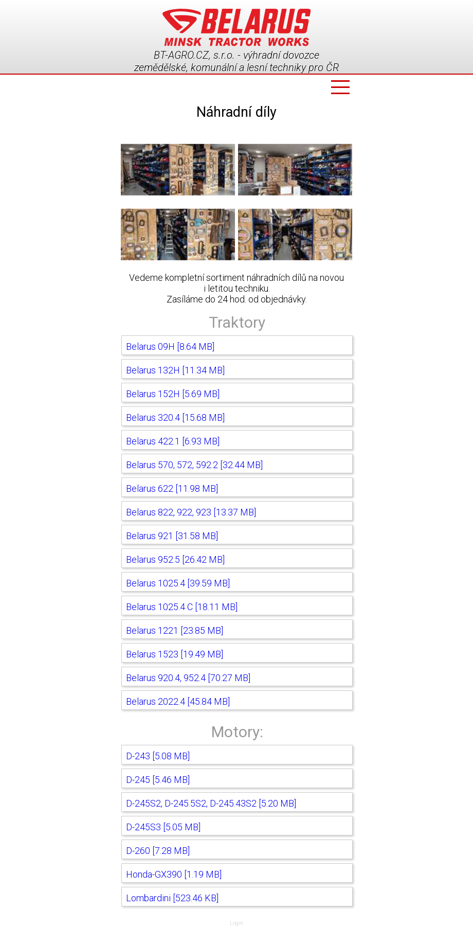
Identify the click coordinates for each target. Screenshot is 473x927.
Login (236, 923)
